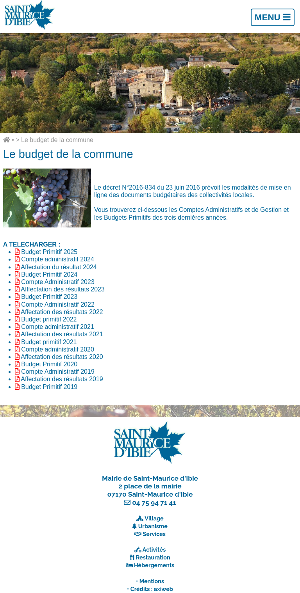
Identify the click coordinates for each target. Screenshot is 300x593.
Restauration (153, 557)
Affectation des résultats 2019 (62, 379)
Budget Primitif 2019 (49, 386)
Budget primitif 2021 (49, 342)
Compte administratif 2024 (57, 259)
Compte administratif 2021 (57, 326)
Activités (154, 549)
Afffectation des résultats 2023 (63, 289)
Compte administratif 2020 (57, 349)
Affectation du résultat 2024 (59, 267)
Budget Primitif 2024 (49, 274)
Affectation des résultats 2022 (62, 312)
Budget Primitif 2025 (49, 252)
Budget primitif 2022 (49, 319)
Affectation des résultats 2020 (62, 356)
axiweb (163, 589)
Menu (273, 17)
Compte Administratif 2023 (58, 282)
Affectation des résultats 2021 (62, 334)
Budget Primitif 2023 (49, 296)
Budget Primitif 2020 (49, 364)
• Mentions (150, 581)
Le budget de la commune (57, 140)
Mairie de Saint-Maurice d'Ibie (150, 478)
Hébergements (154, 565)
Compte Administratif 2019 (58, 371)
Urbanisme (153, 526)
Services (154, 534)
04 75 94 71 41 (154, 502)
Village (154, 518)
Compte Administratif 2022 (58, 304)
